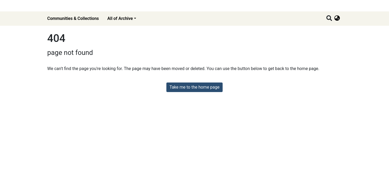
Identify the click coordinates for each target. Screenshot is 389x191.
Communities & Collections (73, 18)
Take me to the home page (195, 87)
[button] (337, 18)
